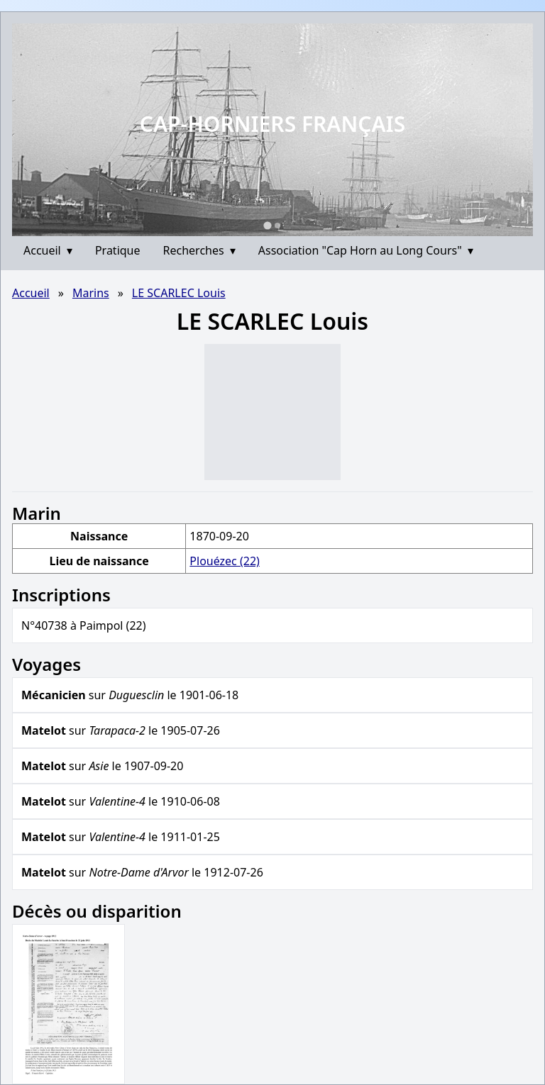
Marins (90, 293)
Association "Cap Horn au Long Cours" (365, 250)
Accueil (47, 250)
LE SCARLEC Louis (179, 293)
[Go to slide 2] (277, 225)
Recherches (199, 250)
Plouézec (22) (224, 561)
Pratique (118, 250)
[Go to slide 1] (267, 225)
